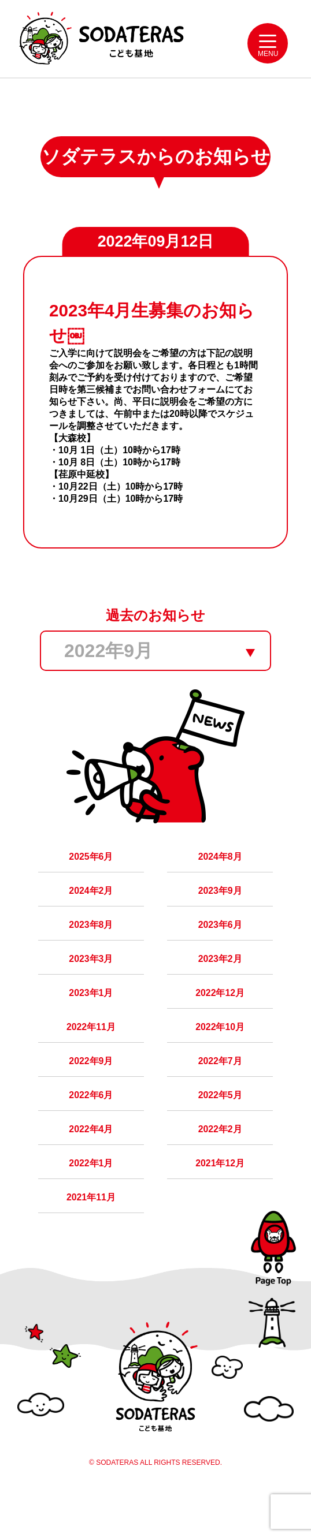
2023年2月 (220, 981)
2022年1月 (91, 1199)
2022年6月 (91, 1127)
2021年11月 (91, 1236)
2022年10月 (220, 1054)
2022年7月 (220, 1090)
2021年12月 (220, 1199)
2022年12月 (220, 1017)
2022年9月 (91, 1090)
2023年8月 (91, 945)
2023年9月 (220, 908)
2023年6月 (220, 945)
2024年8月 (220, 872)
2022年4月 (91, 1163)
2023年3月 (91, 981)
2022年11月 (91, 1054)
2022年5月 (220, 1127)
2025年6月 (91, 872)
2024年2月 (91, 908)
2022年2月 (220, 1163)
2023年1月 (91, 1017)
